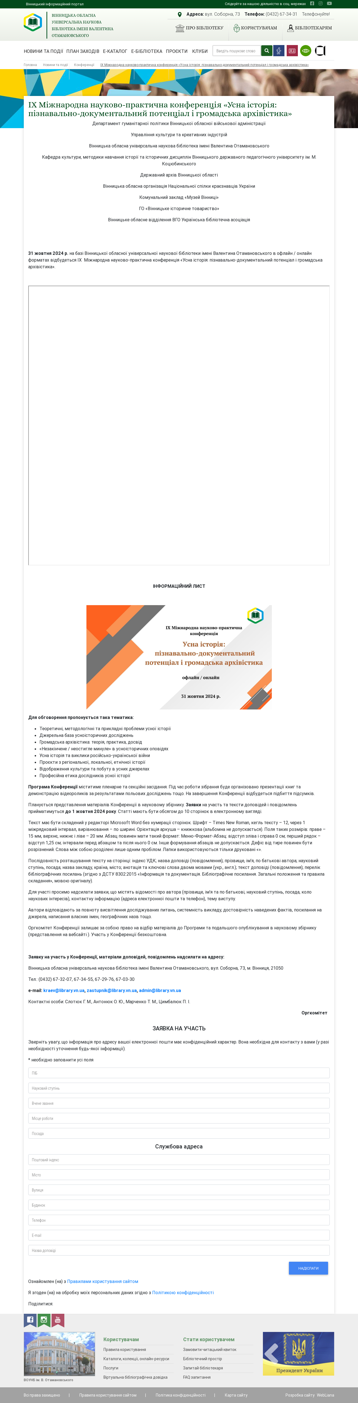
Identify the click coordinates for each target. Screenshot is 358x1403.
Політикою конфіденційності (183, 1292)
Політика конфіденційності (181, 1395)
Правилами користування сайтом (102, 1281)
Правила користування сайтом (107, 1395)
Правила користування (124, 1349)
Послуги (110, 1368)
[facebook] (312, 3)
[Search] (236, 50)
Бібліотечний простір (202, 1358)
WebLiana (325, 1395)
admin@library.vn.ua (160, 990)
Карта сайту (236, 1395)
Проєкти (177, 51)
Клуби (200, 51)
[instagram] (320, 3)
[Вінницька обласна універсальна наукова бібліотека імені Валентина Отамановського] (33, 22)
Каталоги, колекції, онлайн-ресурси (136, 1358)
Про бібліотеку (197, 28)
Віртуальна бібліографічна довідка (135, 1377)
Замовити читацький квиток (209, 1349)
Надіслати (308, 1268)
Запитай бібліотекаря (203, 1368)
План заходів (82, 51)
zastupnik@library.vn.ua (112, 990)
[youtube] (329, 3)
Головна (30, 65)
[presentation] (271, 1354)
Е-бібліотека (146, 51)
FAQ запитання (197, 1377)
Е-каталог (115, 51)
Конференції (84, 65)
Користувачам (253, 28)
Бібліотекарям (307, 28)
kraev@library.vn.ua (63, 990)
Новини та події (43, 51)
